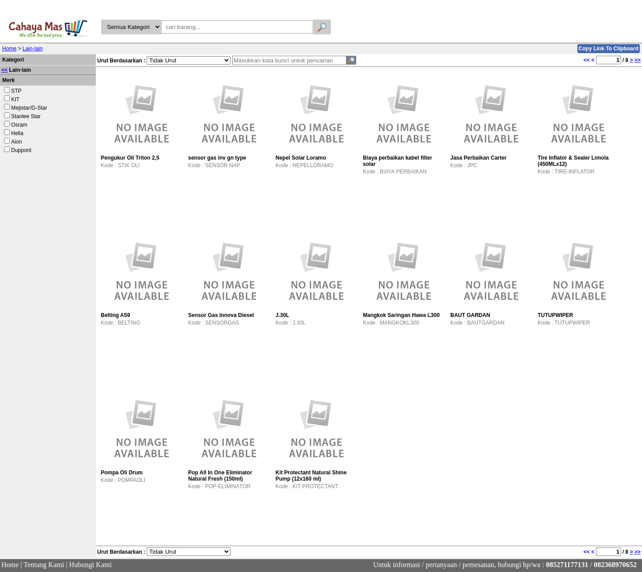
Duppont (21, 150)
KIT (15, 99)
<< (4, 70)
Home (9, 48)
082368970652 (615, 564)
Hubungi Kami (90, 564)
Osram (19, 125)
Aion (16, 142)
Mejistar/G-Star (29, 108)
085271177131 (567, 564)
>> (637, 60)
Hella (17, 133)
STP (16, 91)
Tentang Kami (44, 564)
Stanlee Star (26, 116)
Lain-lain (32, 48)
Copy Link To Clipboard (608, 48)
